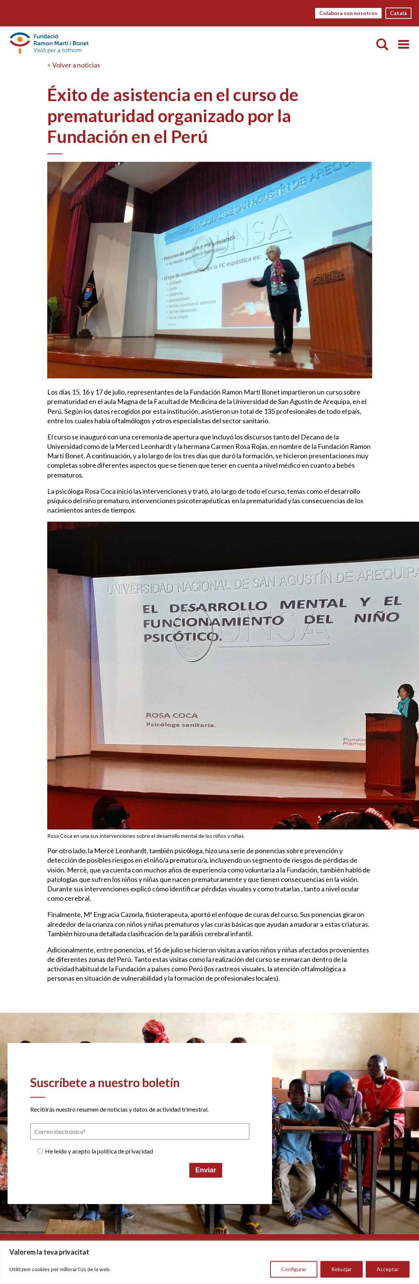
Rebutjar (341, 1269)
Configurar (293, 1269)
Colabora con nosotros (348, 13)
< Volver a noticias (73, 65)
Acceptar (388, 1269)
